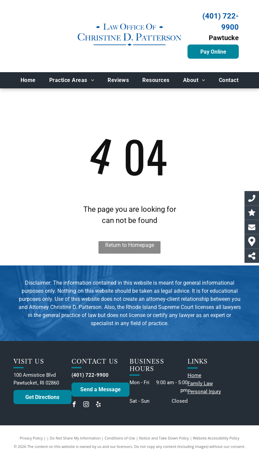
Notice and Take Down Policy (164, 438)
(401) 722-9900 (90, 375)
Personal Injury (204, 392)
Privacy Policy (31, 438)
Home (194, 375)
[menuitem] (28, 80)
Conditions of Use (120, 438)
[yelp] (98, 405)
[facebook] (74, 405)
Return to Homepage (129, 245)
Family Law (200, 383)
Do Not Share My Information (75, 438)
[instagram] (86, 405)
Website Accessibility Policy (216, 438)
